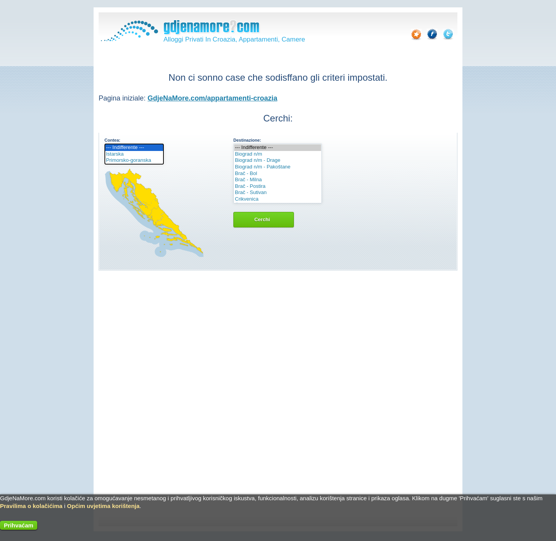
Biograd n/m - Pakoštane (277, 167)
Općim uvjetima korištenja (103, 506)
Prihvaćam (18, 525)
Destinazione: (247, 140)
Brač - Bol (277, 173)
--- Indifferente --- (134, 147)
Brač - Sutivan (277, 192)
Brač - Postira (277, 186)
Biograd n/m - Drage (277, 160)
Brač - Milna (277, 180)
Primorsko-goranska (134, 160)
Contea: (112, 140)
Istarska (134, 154)
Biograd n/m (277, 154)
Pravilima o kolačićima (31, 506)
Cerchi (263, 219)
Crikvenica (277, 199)
